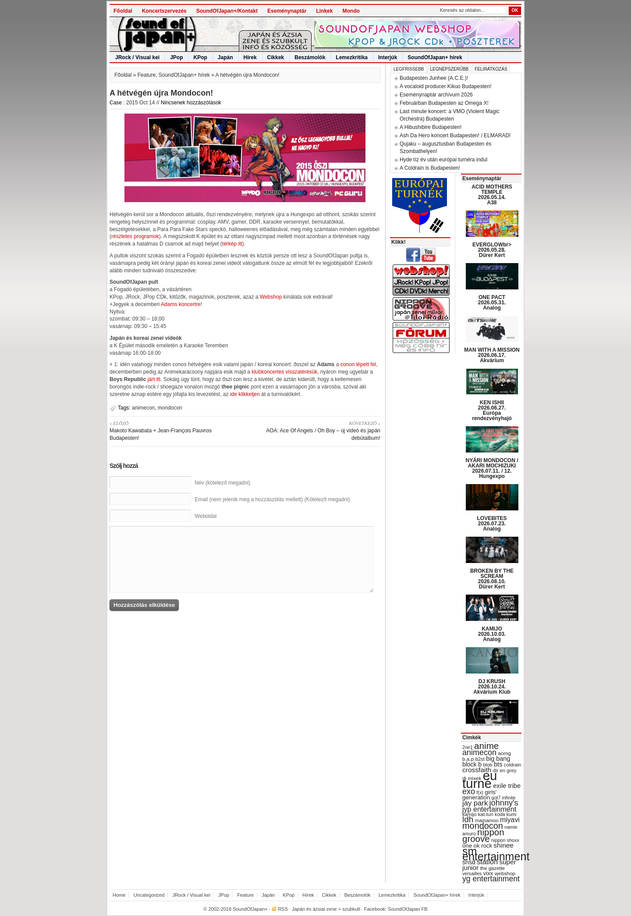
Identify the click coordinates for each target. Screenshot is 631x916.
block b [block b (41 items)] (472, 764)
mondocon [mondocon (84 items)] (482, 825)
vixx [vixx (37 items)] (488, 873)
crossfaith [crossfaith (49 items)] (476, 769)
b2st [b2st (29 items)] (480, 759)
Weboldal (205, 516)
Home (119, 895)
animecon (143, 408)
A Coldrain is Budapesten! (430, 168)
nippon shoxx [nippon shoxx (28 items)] (505, 840)
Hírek (250, 57)
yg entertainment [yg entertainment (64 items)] (491, 878)
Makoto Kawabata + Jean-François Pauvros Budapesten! (174, 430)
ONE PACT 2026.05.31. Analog (492, 302)
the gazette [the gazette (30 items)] (492, 868)
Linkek (324, 11)
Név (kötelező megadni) (222, 483)
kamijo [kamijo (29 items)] (469, 814)
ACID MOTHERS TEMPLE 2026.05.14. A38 (491, 195)
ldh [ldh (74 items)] (467, 819)
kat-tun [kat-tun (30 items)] (485, 814)
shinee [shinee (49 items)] (503, 845)
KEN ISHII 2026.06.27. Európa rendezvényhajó (492, 410)
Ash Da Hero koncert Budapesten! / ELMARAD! (455, 135)
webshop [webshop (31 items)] (505, 873)
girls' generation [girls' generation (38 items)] (479, 795)
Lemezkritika (352, 57)
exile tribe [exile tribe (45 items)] (507, 785)
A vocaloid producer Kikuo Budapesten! (445, 86)
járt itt (154, 379)
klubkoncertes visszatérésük (284, 372)
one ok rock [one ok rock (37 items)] (477, 845)
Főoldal (122, 11)
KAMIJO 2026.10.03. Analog (492, 634)
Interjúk (387, 57)
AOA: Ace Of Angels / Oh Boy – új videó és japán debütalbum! (315, 430)
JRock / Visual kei (137, 57)
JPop (176, 57)
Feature (147, 75)
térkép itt (232, 244)
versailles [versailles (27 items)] (472, 873)
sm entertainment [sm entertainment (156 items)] (495, 854)
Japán (225, 57)
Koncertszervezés (164, 11)
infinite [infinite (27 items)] (509, 797)
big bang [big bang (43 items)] (498, 758)
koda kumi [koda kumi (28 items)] (505, 814)
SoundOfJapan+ (250, 909)
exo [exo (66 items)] (468, 791)
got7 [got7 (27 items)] (495, 797)
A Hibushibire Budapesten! (430, 127)
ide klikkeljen (245, 394)
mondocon (170, 408)
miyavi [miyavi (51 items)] (510, 819)
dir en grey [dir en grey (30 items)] (505, 770)
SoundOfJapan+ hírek (435, 57)
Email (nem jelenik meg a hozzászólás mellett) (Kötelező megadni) (272, 499)
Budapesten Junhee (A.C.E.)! (434, 78)
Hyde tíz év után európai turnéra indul (443, 160)
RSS (283, 909)
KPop (200, 57)
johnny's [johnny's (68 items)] (503, 802)
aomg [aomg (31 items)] (504, 753)
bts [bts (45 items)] (498, 764)
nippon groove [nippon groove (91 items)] (483, 835)
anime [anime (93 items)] (486, 746)
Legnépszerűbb (449, 69)
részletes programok (135, 236)
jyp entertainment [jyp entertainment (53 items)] (489, 809)
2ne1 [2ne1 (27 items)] (467, 747)
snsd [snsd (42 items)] (468, 862)
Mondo (350, 11)
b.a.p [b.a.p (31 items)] (468, 759)
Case (116, 103)
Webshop (271, 297)
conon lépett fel (358, 364)
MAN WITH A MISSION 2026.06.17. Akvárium (491, 355)
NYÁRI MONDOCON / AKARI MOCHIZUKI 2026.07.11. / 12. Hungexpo (492, 468)
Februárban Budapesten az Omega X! (444, 103)
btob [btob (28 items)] (487, 764)
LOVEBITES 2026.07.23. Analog (492, 523)
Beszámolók (309, 57)
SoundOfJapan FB (408, 909)
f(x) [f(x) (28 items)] (479, 792)
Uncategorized (148, 895)
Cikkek (275, 57)
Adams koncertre (181, 304)
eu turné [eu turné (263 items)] (479, 779)
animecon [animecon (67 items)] (479, 752)
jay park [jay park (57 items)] (475, 803)
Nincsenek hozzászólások (191, 103)
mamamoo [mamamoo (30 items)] (487, 820)
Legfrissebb (408, 69)
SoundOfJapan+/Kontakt (227, 11)
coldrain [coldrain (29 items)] (512, 764)
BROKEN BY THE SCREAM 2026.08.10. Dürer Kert (492, 579)
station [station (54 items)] (487, 862)
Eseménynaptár (286, 11)
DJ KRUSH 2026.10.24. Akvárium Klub (491, 686)
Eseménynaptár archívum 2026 (436, 95)
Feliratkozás (491, 69)
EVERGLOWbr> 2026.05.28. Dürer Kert (491, 250)
